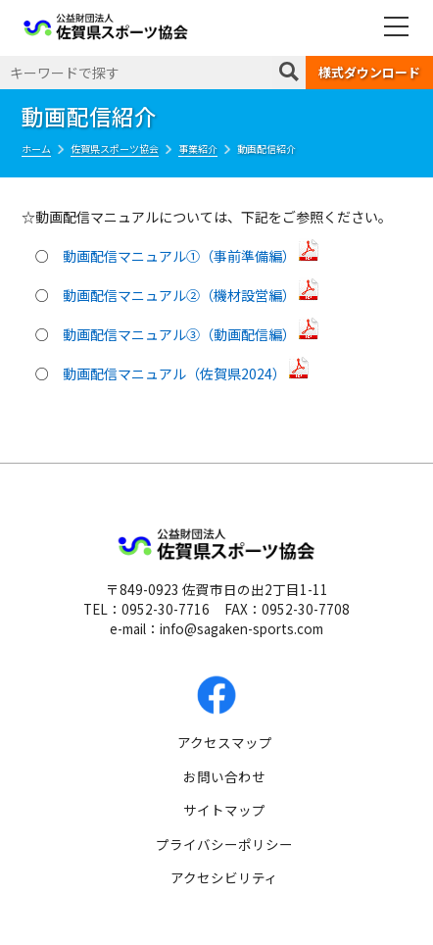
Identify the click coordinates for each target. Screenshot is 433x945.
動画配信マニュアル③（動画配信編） (191, 334)
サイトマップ (224, 810)
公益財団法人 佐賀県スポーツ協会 (106, 26)
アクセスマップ (224, 742)
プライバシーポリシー (224, 844)
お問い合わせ (224, 776)
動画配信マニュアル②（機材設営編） (191, 295)
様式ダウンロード (369, 72)
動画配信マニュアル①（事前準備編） (191, 256)
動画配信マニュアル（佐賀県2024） (187, 373)
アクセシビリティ (224, 877)
